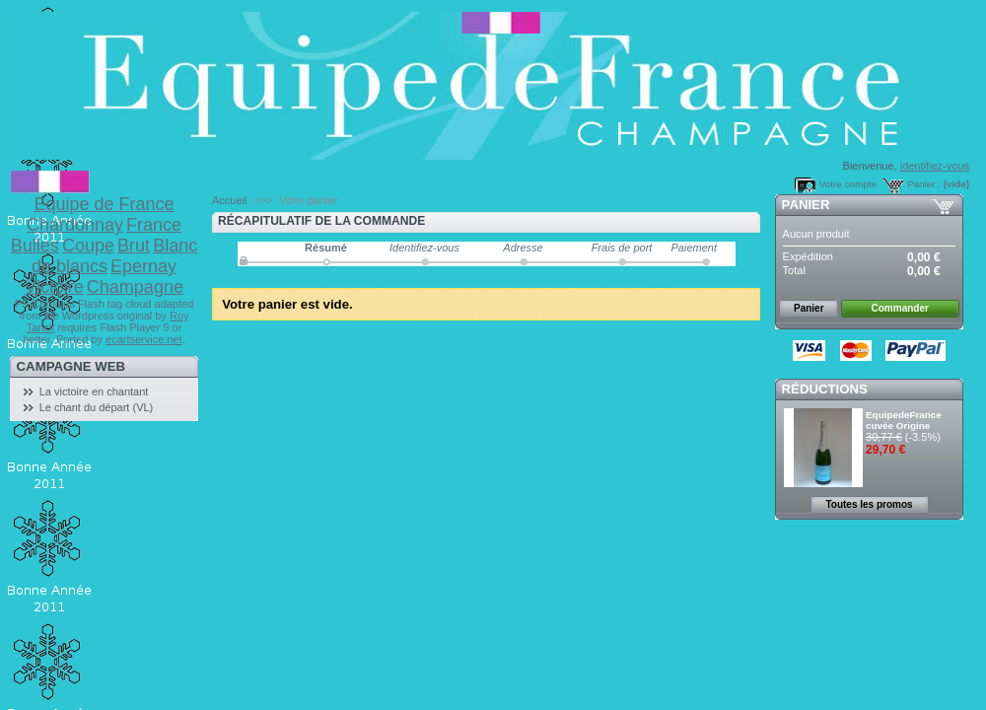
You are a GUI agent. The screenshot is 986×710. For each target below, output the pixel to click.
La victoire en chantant (94, 391)
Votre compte (848, 183)
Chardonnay (75, 225)
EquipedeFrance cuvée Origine (904, 420)
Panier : (924, 183)
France (153, 225)
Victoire (54, 287)
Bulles (35, 245)
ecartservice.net (144, 339)
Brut (133, 245)
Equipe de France (104, 204)
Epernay (143, 266)
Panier (806, 204)
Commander (900, 308)
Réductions (825, 389)
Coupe (88, 245)
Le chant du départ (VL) (96, 407)
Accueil (229, 200)
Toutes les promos (868, 504)
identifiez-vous (934, 166)
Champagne (135, 287)
